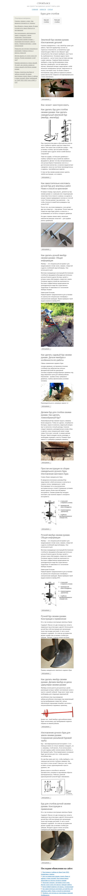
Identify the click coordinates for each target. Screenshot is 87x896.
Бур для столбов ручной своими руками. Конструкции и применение (56, 806)
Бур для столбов (46, 21)
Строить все (43, 3)
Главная (35, 9)
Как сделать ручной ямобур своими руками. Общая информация (53, 258)
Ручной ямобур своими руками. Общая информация (55, 536)
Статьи (50, 9)
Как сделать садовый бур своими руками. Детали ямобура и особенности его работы (56, 357)
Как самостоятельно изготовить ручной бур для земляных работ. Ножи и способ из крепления (56, 186)
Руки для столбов (57, 21)
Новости (43, 9)
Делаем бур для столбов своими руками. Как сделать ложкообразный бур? (56, 415)
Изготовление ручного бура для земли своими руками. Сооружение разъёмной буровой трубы (56, 736)
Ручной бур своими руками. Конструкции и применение (53, 617)
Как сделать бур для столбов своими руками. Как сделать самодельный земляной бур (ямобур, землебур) (54, 113)
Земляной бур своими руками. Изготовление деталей (55, 41)
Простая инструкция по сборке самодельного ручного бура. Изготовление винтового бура (55, 471)
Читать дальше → (46, 99)
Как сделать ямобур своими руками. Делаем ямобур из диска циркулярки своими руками (56, 682)
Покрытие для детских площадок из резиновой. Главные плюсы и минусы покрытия (26, 51)
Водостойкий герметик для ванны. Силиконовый (57, 887)
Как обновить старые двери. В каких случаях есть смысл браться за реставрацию (26, 28)
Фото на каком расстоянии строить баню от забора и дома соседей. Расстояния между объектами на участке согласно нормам (55, 878)
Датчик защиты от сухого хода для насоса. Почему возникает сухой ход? (26, 58)
